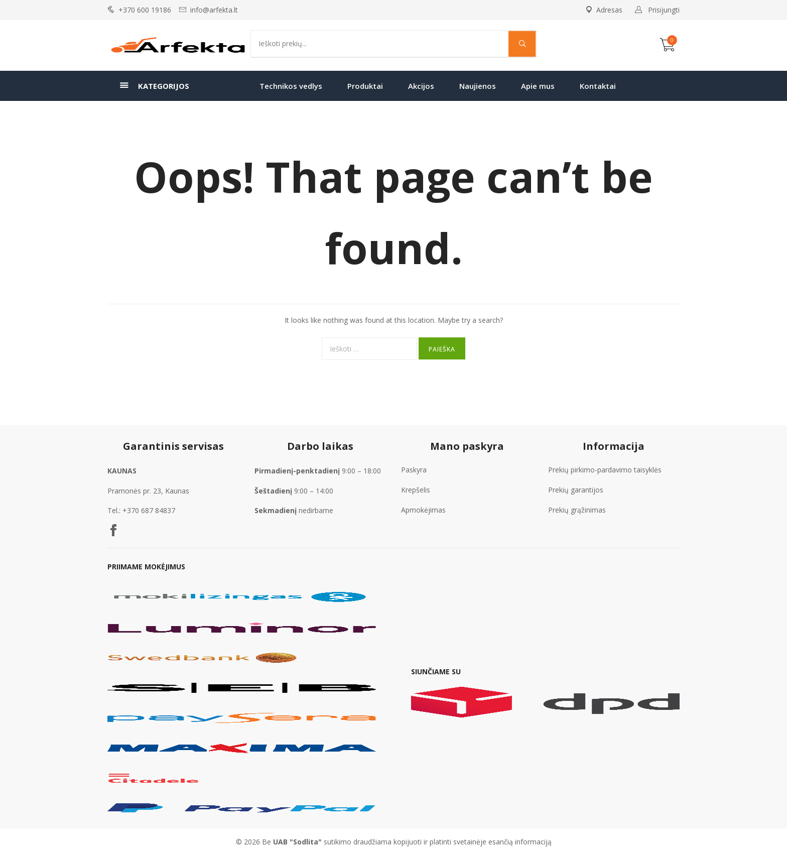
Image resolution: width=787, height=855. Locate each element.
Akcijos (421, 86)
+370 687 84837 (148, 510)
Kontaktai (598, 86)
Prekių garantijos (575, 490)
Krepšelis (415, 490)
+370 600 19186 (144, 10)
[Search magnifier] (522, 44)
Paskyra (414, 469)
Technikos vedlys (290, 86)
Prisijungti (664, 10)
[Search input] (382, 44)
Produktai (365, 86)
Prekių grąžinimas (577, 510)
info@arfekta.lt (214, 10)
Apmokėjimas (423, 510)
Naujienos (477, 86)
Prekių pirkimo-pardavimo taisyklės (605, 469)
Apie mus (538, 86)
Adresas (603, 10)
